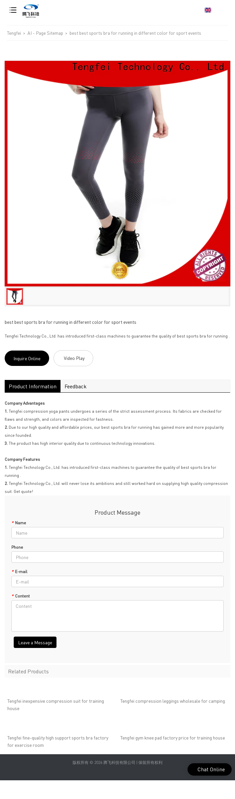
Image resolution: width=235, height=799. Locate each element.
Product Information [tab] (32, 386)
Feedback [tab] (76, 386)
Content (20, 595)
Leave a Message (35, 642)
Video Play (74, 358)
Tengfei (14, 33)
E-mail (19, 571)
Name (18, 522)
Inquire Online (26, 358)
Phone (17, 547)
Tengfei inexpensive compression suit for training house (55, 706)
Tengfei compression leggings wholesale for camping (172, 703)
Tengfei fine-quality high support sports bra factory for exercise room (57, 743)
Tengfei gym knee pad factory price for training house (172, 740)
